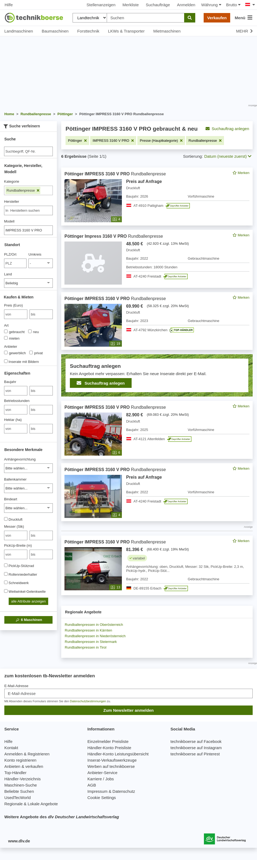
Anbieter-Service (102, 772)
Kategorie (11, 181)
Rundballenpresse (22, 190)
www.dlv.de (19, 841)
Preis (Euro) (13, 305)
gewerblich (15, 353)
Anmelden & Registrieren (27, 754)
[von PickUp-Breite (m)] (15, 554)
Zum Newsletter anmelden (128, 710)
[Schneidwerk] (6, 582)
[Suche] (28, 151)
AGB (91, 785)
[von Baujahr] (15, 390)
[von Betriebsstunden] (15, 409)
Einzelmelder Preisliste (108, 741)
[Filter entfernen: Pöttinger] (77, 140)
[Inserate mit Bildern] (6, 361)
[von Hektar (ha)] (15, 428)
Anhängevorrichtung (19, 459)
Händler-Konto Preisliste (109, 747)
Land (8, 274)
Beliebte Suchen (19, 791)
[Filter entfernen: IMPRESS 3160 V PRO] (113, 140)
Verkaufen (217, 17)
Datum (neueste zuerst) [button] (227, 156)
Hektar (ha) (13, 420)
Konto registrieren (20, 760)
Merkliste (130, 4)
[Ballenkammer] (28, 488)
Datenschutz (123, 791)
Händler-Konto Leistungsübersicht (118, 754)
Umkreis (34, 254)
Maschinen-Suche (20, 785)
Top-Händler (15, 772)
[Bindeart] (28, 508)
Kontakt (11, 747)
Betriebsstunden (17, 401)
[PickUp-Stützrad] (6, 565)
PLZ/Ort (10, 254)
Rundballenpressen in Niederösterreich (95, 636)
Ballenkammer (15, 479)
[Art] (6, 331)
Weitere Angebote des (61, 816)
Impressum (97, 791)
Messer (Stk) (14, 526)
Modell (9, 221)
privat (36, 353)
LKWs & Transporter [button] (126, 31)
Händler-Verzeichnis (22, 779)
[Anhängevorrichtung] (28, 468)
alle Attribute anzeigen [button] (28, 601)
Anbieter (10, 346)
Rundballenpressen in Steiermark (91, 642)
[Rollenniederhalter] (6, 574)
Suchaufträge (158, 4)
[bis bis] (41, 314)
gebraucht (14, 332)
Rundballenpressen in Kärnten (88, 630)
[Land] (28, 283)
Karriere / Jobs (100, 779)
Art (6, 325)
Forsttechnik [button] (88, 31)
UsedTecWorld (17, 797)
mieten (11, 338)
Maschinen (28, 620)
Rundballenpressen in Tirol (85, 647)
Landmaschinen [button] (18, 31)
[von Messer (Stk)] (15, 535)
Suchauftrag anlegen (227, 128)
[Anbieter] (6, 352)
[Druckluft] (6, 519)
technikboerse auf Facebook (196, 741)
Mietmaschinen (167, 31)
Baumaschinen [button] (55, 31)
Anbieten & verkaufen (23, 766)
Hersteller (11, 201)
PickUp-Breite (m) (18, 545)
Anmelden (186, 4)
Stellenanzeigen (101, 4)
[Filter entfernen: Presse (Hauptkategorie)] (161, 140)
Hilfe (9, 4)
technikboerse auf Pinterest (195, 754)
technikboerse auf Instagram (196, 747)
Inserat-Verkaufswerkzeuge (112, 760)
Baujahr (10, 382)
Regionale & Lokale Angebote (31, 803)
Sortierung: (193, 156)
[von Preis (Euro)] (15, 314)
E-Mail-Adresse (16, 686)
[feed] (157, 381)
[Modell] (28, 230)
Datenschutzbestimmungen (88, 701)
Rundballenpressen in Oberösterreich (94, 625)
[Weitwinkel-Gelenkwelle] (6, 591)
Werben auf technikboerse (111, 766)
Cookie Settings (101, 797)
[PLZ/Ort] (15, 263)
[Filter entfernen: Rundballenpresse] (205, 140)
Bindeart (10, 499)
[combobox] (28, 210)
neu (33, 332)
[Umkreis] (40, 263)
